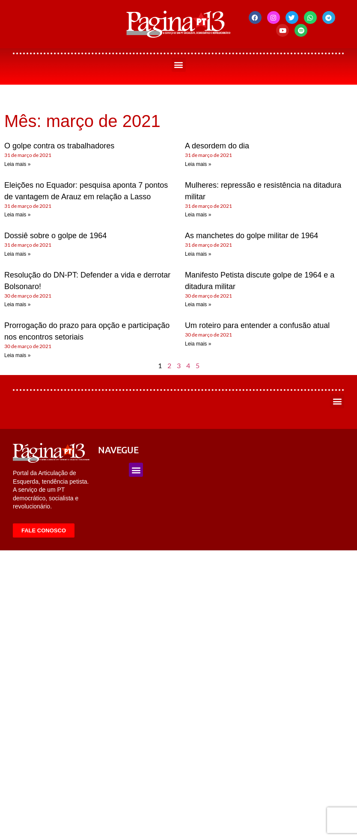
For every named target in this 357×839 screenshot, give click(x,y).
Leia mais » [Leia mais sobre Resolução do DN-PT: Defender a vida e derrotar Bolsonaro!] (17, 304)
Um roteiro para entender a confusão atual (257, 325)
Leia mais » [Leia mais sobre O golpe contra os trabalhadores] (17, 164)
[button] (179, 65)
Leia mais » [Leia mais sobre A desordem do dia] (198, 164)
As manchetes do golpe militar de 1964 (251, 235)
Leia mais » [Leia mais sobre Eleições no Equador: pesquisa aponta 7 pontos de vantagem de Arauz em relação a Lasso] (17, 215)
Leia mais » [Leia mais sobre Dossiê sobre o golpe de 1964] (17, 254)
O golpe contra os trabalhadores (59, 146)
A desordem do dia (217, 146)
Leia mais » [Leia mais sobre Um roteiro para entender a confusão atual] (198, 344)
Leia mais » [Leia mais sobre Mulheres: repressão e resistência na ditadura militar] (198, 215)
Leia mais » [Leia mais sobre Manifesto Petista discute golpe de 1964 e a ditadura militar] (198, 304)
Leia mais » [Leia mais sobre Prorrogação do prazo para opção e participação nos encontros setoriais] (17, 355)
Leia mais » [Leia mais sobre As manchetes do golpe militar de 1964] (198, 254)
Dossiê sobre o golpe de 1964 (55, 235)
